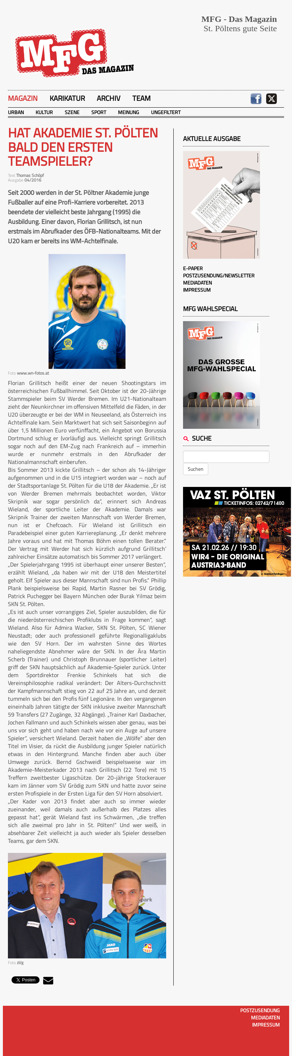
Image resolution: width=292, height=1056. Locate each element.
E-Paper (193, 268)
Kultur (44, 112)
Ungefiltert (166, 112)
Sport (98, 112)
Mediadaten (197, 282)
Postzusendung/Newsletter (219, 275)
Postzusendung (260, 1010)
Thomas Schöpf (30, 175)
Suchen (196, 469)
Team (141, 98)
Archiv (108, 98)
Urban (16, 112)
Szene (72, 112)
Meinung (128, 112)
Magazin (23, 98)
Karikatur (67, 98)
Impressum (197, 290)
